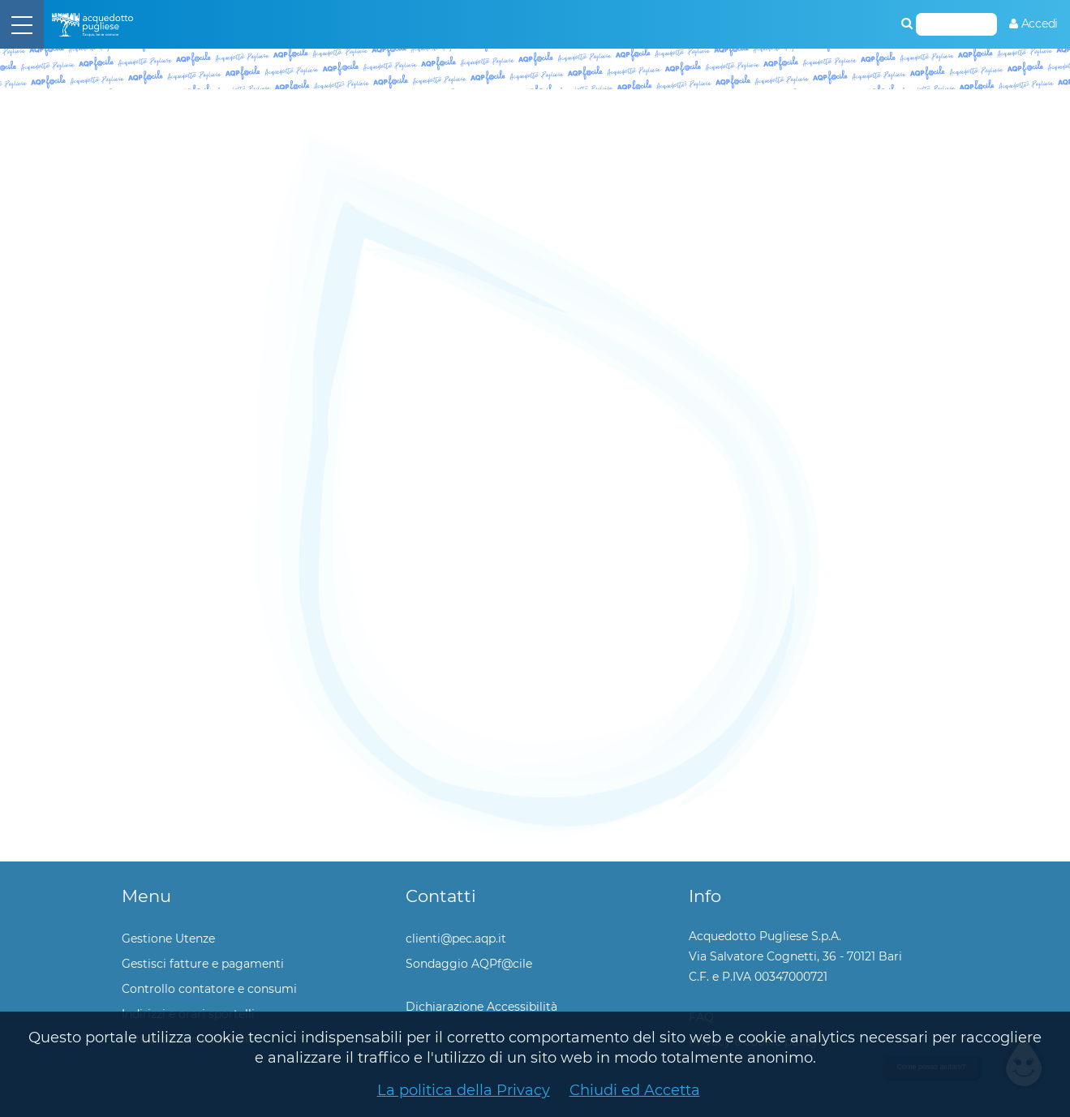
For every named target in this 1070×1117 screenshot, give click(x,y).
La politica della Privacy (463, 1090)
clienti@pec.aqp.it (456, 938)
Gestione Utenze (168, 938)
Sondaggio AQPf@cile (469, 963)
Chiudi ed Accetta (634, 1090)
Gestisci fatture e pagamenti (203, 963)
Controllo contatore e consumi (209, 989)
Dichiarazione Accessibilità (481, 1006)
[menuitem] (1033, 24)
